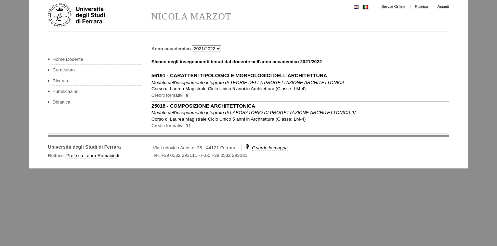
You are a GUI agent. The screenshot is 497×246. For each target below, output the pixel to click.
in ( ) (229, 88)
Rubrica (421, 6)
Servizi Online (393, 6)
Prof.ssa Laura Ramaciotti (92, 155)
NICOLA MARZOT (191, 16)
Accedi (443, 6)
